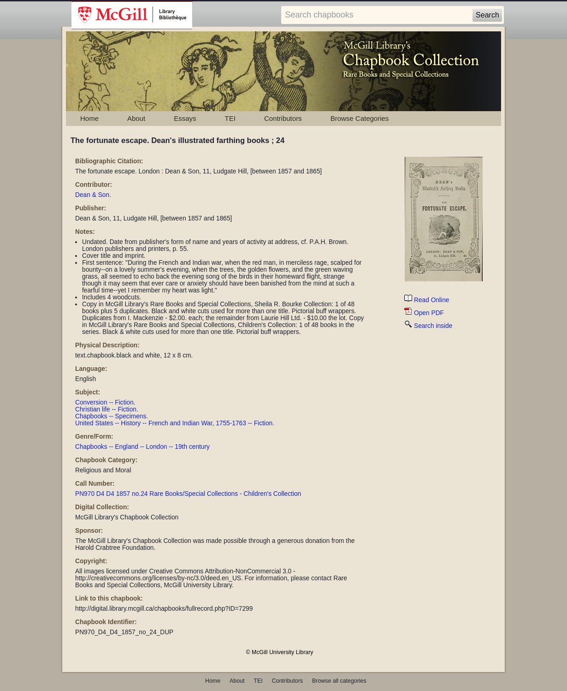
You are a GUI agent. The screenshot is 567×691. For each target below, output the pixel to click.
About (136, 118)
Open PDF (424, 313)
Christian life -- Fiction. (106, 409)
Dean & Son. (93, 194)
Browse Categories (360, 118)
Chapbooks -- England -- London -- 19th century (142, 446)
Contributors (283, 118)
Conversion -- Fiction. (105, 402)
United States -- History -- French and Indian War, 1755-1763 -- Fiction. (174, 423)
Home (89, 118)
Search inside (428, 325)
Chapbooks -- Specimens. (111, 416)
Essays (185, 118)
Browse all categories (339, 681)
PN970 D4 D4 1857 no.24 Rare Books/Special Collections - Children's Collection (188, 493)
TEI (230, 118)
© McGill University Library (279, 652)
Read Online (426, 300)
